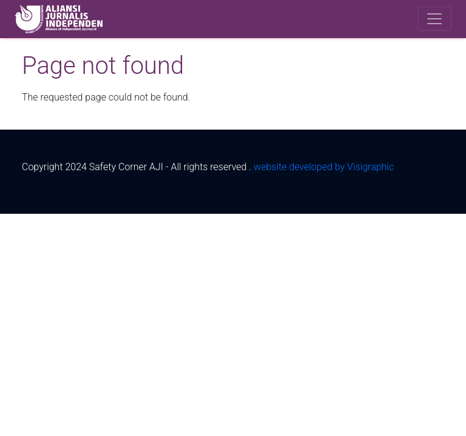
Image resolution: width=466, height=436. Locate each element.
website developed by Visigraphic (324, 167)
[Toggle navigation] (434, 19)
